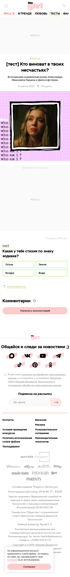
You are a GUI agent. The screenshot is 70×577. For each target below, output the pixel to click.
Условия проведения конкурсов (14, 431)
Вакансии (40, 419)
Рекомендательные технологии (46, 439)
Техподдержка (11, 446)
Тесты (35, 58)
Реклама (40, 424)
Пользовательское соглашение (46, 431)
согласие (12, 559)
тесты (55, 13)
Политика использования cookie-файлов (17, 439)
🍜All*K (9, 13)
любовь (41, 13)
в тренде (25, 13)
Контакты (8, 419)
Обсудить (44, 86)
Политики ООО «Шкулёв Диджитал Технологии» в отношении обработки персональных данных (34, 382)
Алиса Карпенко (16, 286)
